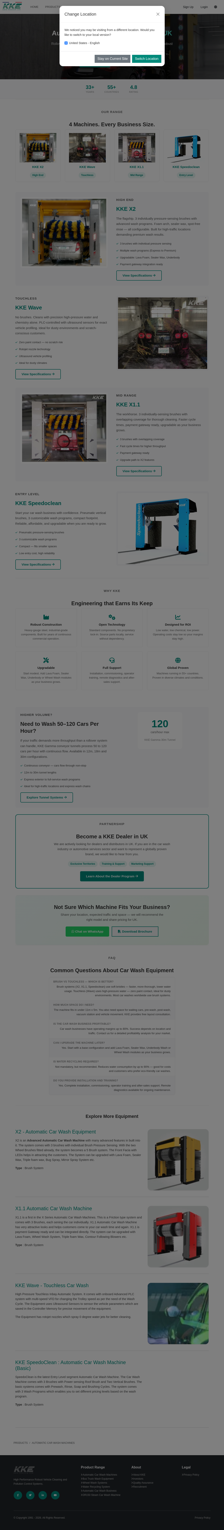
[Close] (158, 14)
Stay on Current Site (112, 59)
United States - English (84, 43)
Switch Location (146, 59)
